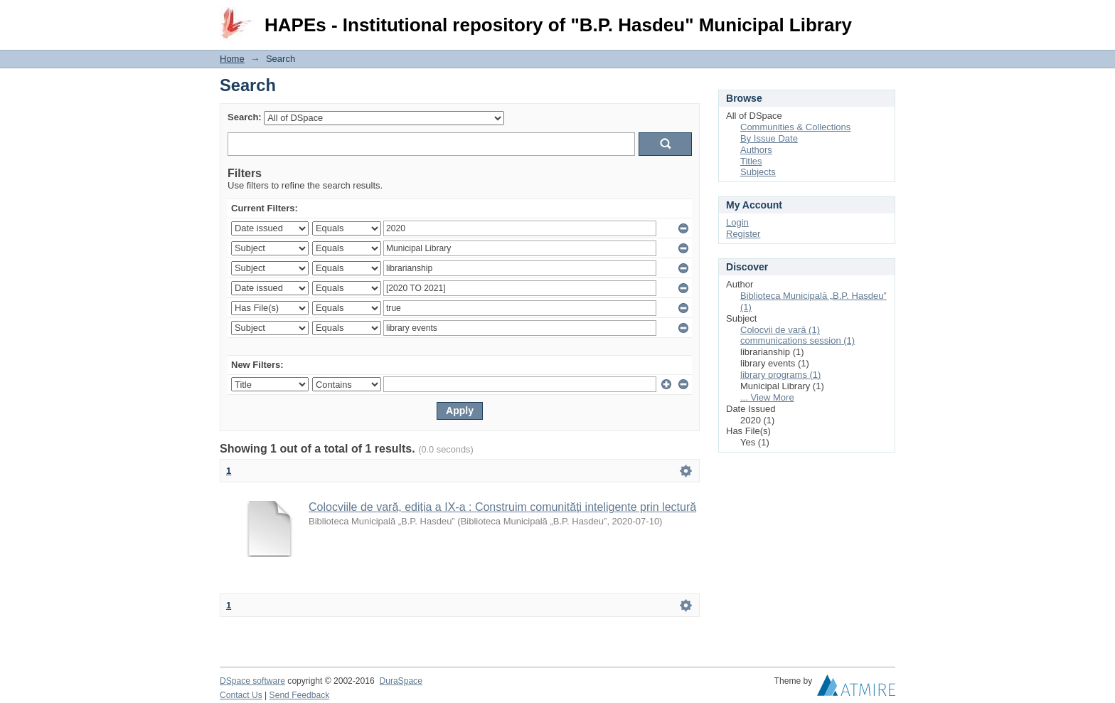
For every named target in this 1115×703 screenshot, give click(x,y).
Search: (245, 117)
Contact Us (241, 695)
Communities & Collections (795, 127)
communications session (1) (797, 340)
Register (743, 233)
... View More (767, 397)
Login (884, 17)
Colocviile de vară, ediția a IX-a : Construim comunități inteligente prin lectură (502, 507)
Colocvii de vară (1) (780, 329)
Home (232, 58)
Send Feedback (300, 695)
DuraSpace (400, 681)
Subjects (758, 171)
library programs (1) (780, 374)
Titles (751, 161)
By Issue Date (769, 138)
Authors (756, 149)
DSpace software (252, 681)
